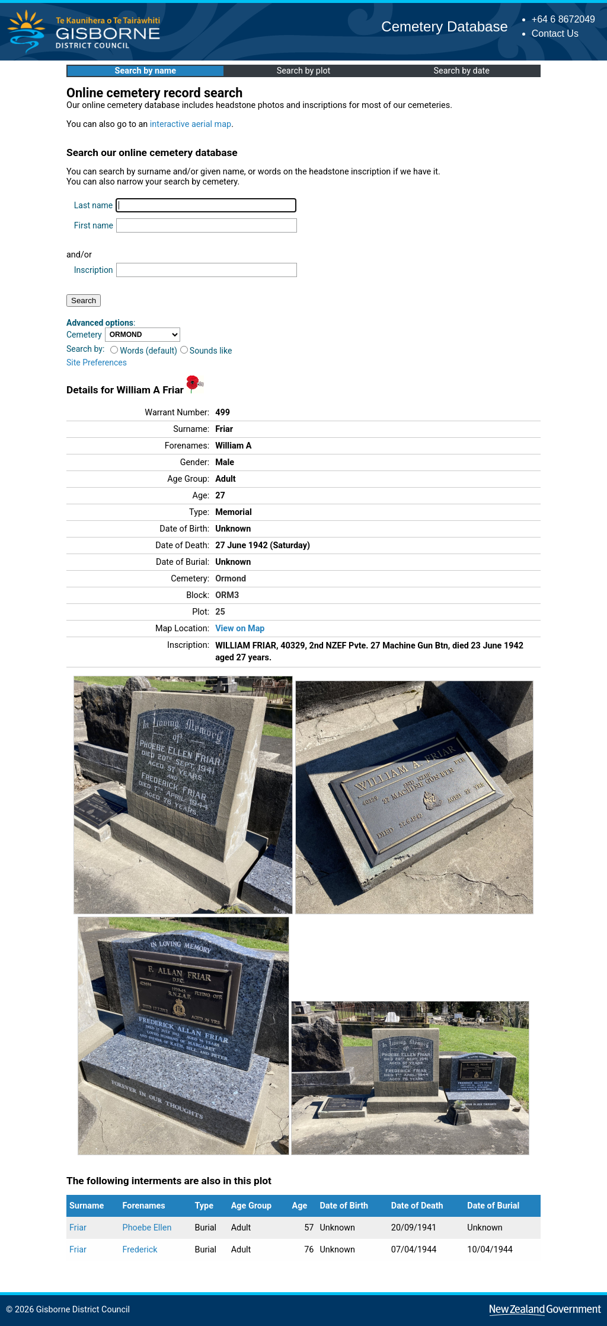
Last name (93, 205)
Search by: (85, 349)
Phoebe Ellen (147, 1228)
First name (93, 225)
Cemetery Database (444, 26)
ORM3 (227, 595)
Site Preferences (96, 362)
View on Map (239, 629)
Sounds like (206, 350)
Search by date (461, 71)
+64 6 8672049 (563, 19)
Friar (78, 1228)
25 (220, 612)
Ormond (230, 579)
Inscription (93, 270)
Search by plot (304, 71)
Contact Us (555, 33)
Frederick (140, 1250)
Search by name (145, 71)
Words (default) (143, 350)
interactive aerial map (190, 124)
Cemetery (84, 334)
